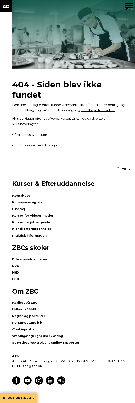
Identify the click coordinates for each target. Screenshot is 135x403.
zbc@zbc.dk (32, 366)
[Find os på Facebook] (16, 383)
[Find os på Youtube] (28, 383)
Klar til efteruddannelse (31, 229)
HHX (15, 272)
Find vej (18, 209)
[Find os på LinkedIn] (50, 383)
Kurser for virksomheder (32, 215)
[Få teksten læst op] (61, 383)
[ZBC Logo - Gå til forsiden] (6, 6)
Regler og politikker (28, 316)
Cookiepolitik (23, 329)
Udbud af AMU (24, 309)
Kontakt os (21, 196)
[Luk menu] (129, 6)
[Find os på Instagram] (39, 383)
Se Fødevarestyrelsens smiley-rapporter (45, 342)
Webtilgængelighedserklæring (37, 336)
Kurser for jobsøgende (31, 222)
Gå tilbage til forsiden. (98, 110)
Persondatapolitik (27, 323)
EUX (15, 266)
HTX (15, 279)
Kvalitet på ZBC (24, 302)
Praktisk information (29, 235)
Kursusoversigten (27, 202)
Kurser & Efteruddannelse (53, 183)
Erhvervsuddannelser (30, 259)
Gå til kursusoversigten (29, 135)
